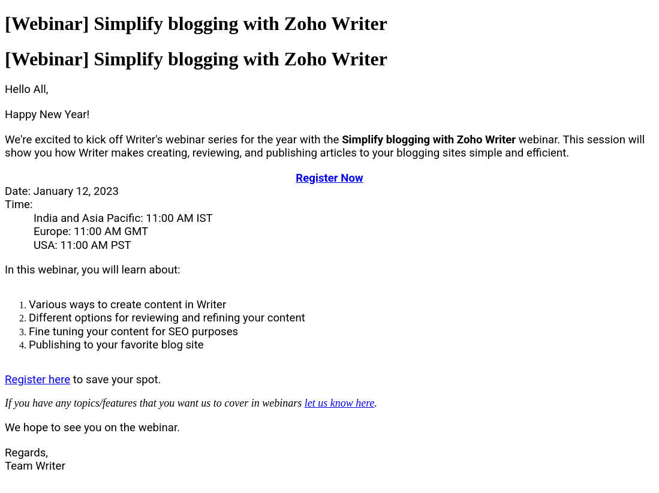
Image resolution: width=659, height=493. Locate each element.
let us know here (340, 403)
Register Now (329, 178)
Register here (37, 379)
